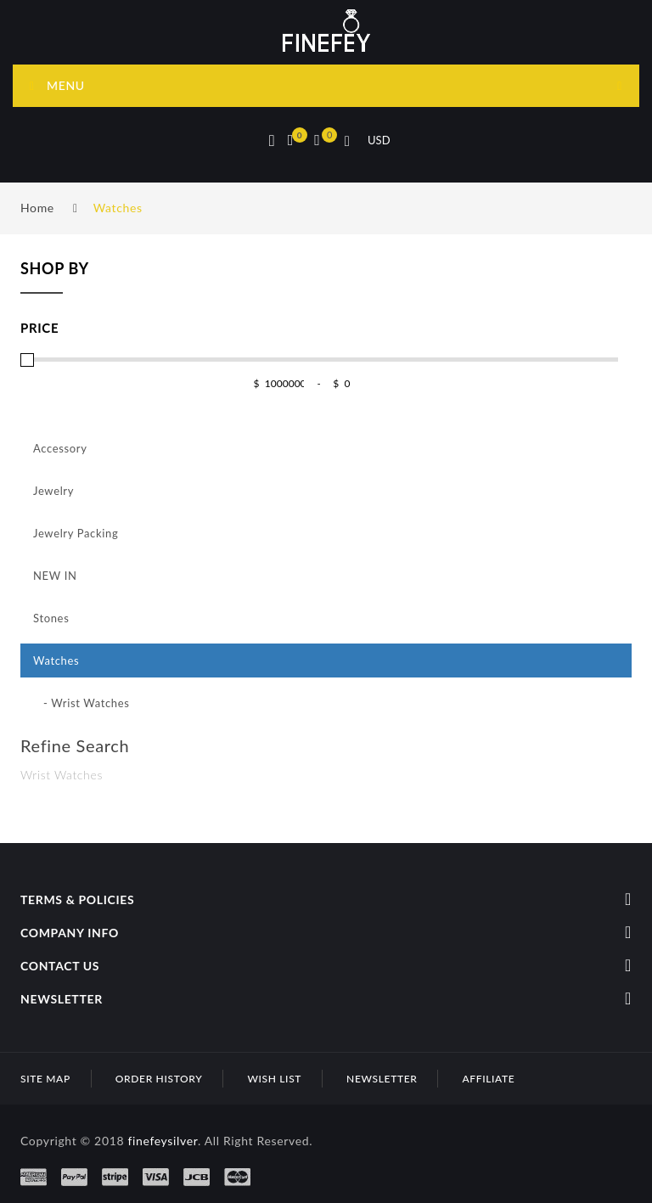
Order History (159, 1078)
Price (39, 327)
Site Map (45, 1078)
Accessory (60, 448)
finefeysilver (162, 1140)
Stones (51, 618)
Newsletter (381, 1078)
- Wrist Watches (81, 703)
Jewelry (53, 491)
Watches (118, 207)
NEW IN (55, 575)
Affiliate (488, 1078)
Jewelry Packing (75, 533)
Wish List (274, 1078)
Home (37, 207)
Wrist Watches (61, 774)
